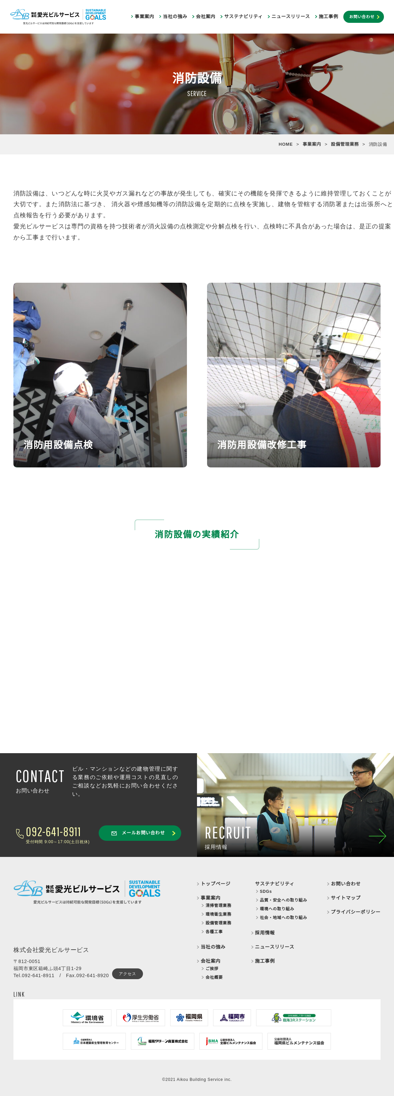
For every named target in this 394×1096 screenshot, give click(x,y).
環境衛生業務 (218, 914)
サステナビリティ (243, 16)
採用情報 (265, 932)
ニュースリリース (291, 16)
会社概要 (214, 977)
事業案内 (144, 16)
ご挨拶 (211, 968)
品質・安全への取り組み (283, 900)
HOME (286, 144)
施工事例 (328, 16)
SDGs (266, 891)
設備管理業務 (345, 144)
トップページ (216, 883)
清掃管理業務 (218, 905)
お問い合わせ (361, 16)
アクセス (127, 973)
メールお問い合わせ (138, 832)
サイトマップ (346, 898)
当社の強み (175, 16)
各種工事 (214, 931)
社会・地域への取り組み (283, 917)
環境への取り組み (277, 909)
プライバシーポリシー (356, 912)
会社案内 (205, 16)
